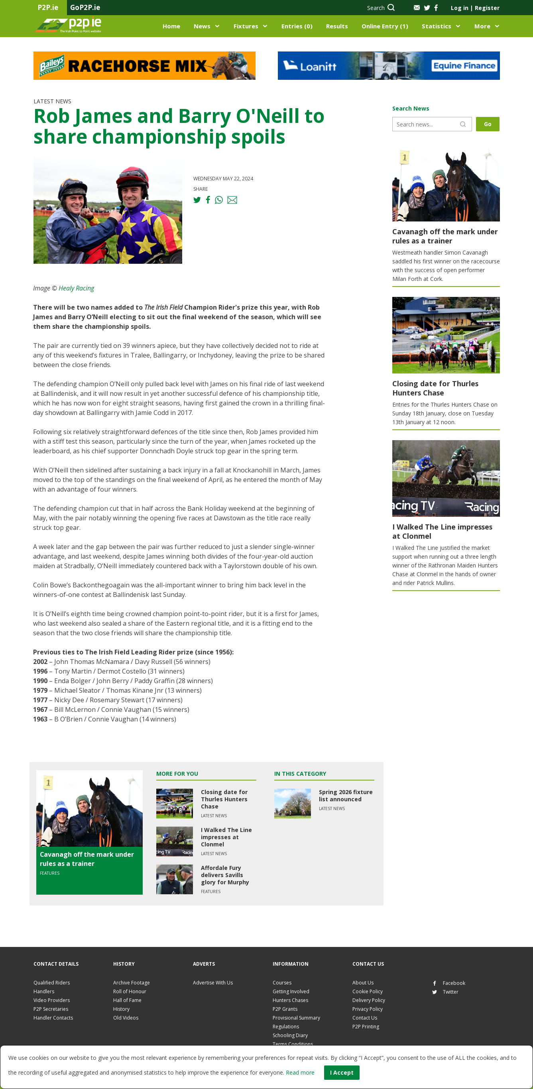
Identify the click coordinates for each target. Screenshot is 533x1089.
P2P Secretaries (50, 1009)
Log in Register (475, 8)
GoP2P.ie (85, 7)
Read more (300, 1072)
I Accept (342, 1072)
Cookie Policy (367, 991)
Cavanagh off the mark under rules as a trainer (87, 859)
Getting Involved (291, 991)
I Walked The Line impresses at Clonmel (226, 837)
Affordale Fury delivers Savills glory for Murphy (225, 875)
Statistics (436, 26)
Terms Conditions (293, 1044)
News (202, 26)
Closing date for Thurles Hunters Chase (224, 799)
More (482, 26)
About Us (363, 982)
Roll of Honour (129, 991)
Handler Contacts (53, 1017)
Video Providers (51, 1000)
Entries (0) (297, 26)
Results (337, 26)
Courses (282, 982)
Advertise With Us (213, 982)
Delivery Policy (368, 1000)
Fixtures (246, 26)
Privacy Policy (367, 1009)
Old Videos (125, 1017)
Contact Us (364, 1017)
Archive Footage (131, 982)
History (121, 1009)
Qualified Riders (51, 982)
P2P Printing (365, 1026)
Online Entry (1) (385, 26)
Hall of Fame (127, 1000)
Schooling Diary (290, 1035)
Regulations (286, 1026)
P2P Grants (285, 1009)
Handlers (43, 991)
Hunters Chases (290, 1000)
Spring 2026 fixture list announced (346, 795)
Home (171, 26)
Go (488, 124)
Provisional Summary (296, 1017)
